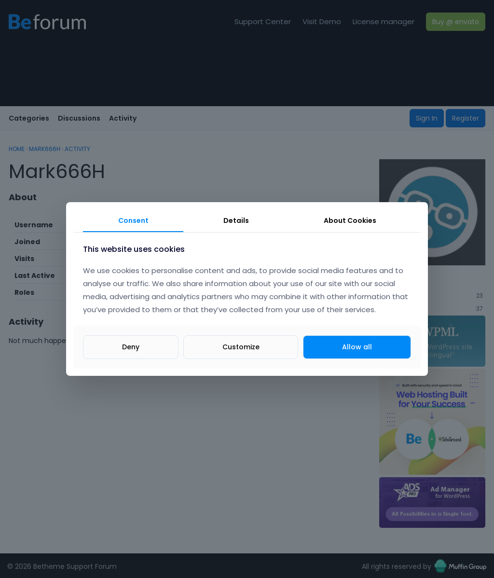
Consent (133, 220)
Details (236, 220)
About (350, 220)
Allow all (357, 347)
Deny (130, 347)
